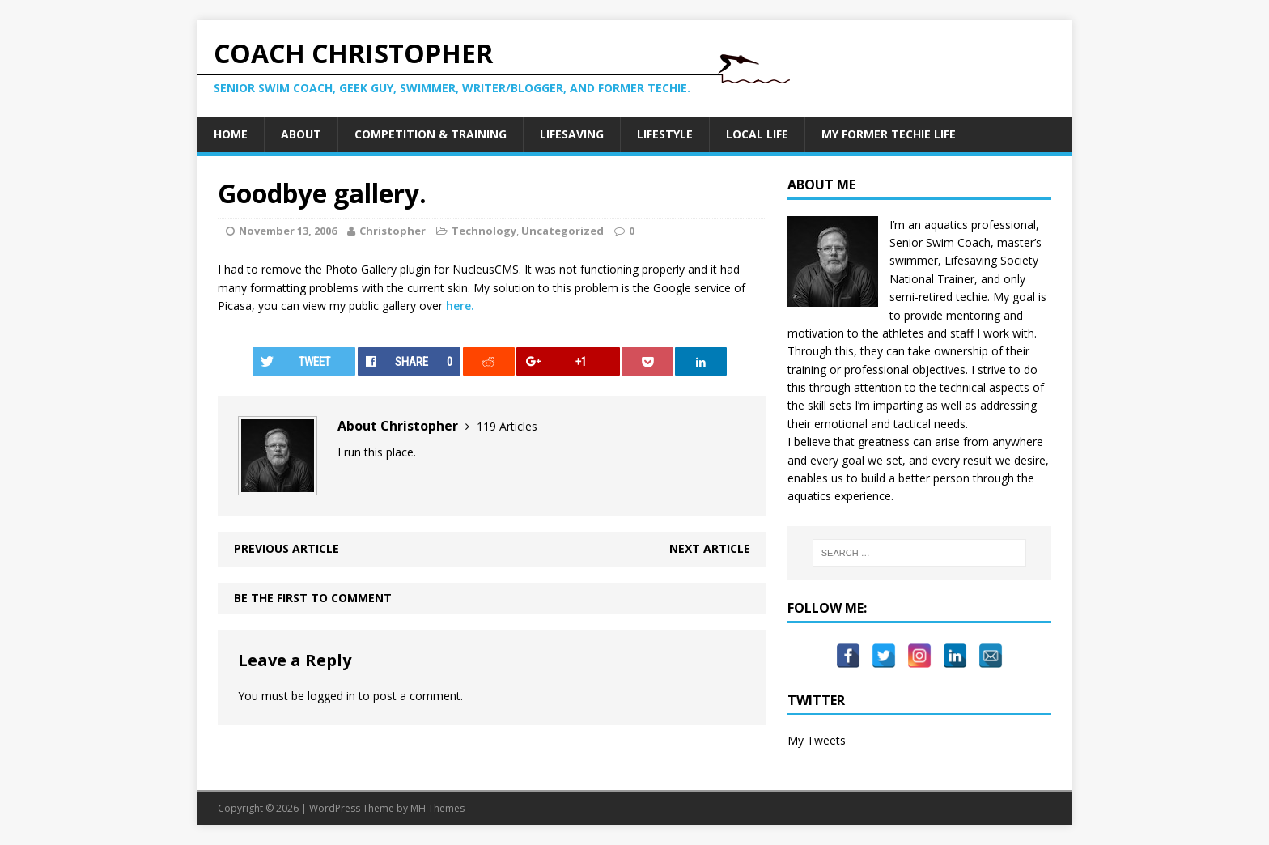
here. (460, 305)
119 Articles (507, 426)
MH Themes (437, 808)
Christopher (392, 230)
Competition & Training (430, 134)
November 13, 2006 (288, 230)
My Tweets (816, 740)
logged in (331, 695)
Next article (709, 548)
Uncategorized (562, 230)
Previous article (286, 548)
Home (231, 134)
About (301, 134)
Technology (484, 230)
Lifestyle (665, 134)
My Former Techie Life (888, 134)
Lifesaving (572, 134)
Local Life (757, 134)
